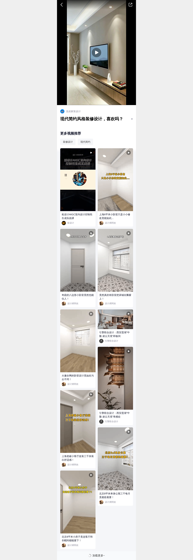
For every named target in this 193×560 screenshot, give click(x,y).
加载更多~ (98, 555)
